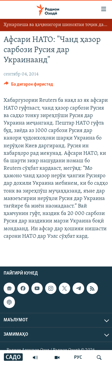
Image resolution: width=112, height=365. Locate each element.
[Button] (28, 85)
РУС (78, 357)
